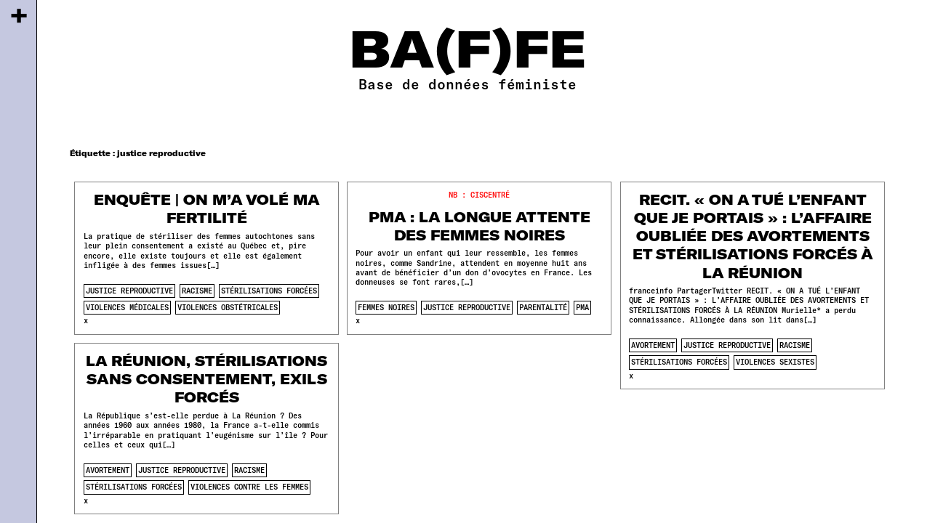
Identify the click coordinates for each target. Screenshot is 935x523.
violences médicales (127, 307)
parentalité (543, 307)
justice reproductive (129, 290)
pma (582, 307)
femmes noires (386, 307)
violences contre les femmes (249, 486)
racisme (197, 290)
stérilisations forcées (269, 290)
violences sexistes (775, 361)
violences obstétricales (227, 307)
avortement (653, 345)
